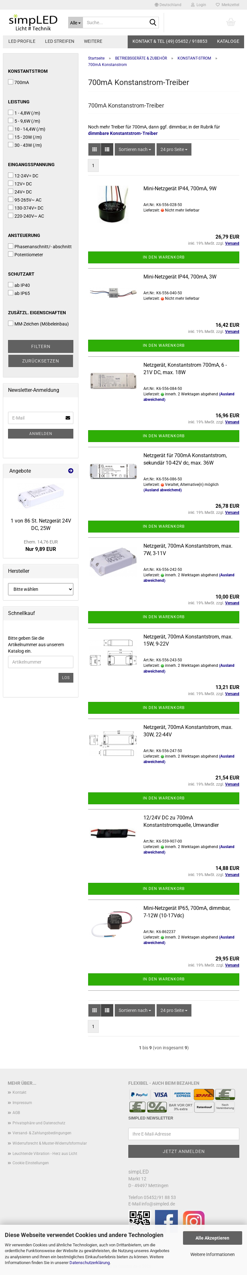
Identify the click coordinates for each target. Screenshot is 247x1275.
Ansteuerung (24, 235)
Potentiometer (25, 254)
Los (66, 677)
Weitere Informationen (212, 1254)
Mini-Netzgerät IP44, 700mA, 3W (179, 277)
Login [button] (198, 5)
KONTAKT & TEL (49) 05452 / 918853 (170, 41)
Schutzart (21, 274)
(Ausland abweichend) (162, 490)
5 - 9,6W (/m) (24, 121)
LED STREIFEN (59, 41)
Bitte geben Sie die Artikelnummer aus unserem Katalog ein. (36, 645)
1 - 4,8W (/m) (24, 113)
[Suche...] (75, 22)
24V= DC (20, 191)
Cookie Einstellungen (31, 1163)
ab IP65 (19, 293)
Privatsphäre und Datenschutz (39, 1123)
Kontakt (19, 1092)
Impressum (22, 1102)
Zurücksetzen (40, 361)
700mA (18, 82)
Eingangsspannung (31, 164)
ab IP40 (19, 285)
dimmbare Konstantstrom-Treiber (123, 133)
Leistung (19, 101)
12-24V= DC (23, 175)
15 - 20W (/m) (25, 137)
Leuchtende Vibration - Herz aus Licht (45, 1153)
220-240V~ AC (26, 216)
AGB (16, 1112)
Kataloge (228, 41)
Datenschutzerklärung (89, 1262)
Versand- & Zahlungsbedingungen (42, 1133)
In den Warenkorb (164, 257)
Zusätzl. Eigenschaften (37, 312)
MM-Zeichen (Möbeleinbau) (38, 323)
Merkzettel (227, 5)
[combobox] (134, 149)
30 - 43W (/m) (25, 145)
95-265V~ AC (24, 200)
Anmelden (40, 433)
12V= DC (20, 183)
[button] (168, 5)
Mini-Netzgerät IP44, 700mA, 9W (179, 188)
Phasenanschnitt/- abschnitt (40, 246)
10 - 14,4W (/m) (26, 129)
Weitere (93, 41)
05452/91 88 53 (160, 1197)
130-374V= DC (25, 208)
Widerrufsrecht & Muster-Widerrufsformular (50, 1143)
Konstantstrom (28, 71)
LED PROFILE (21, 41)
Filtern (40, 346)
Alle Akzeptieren (212, 1238)
